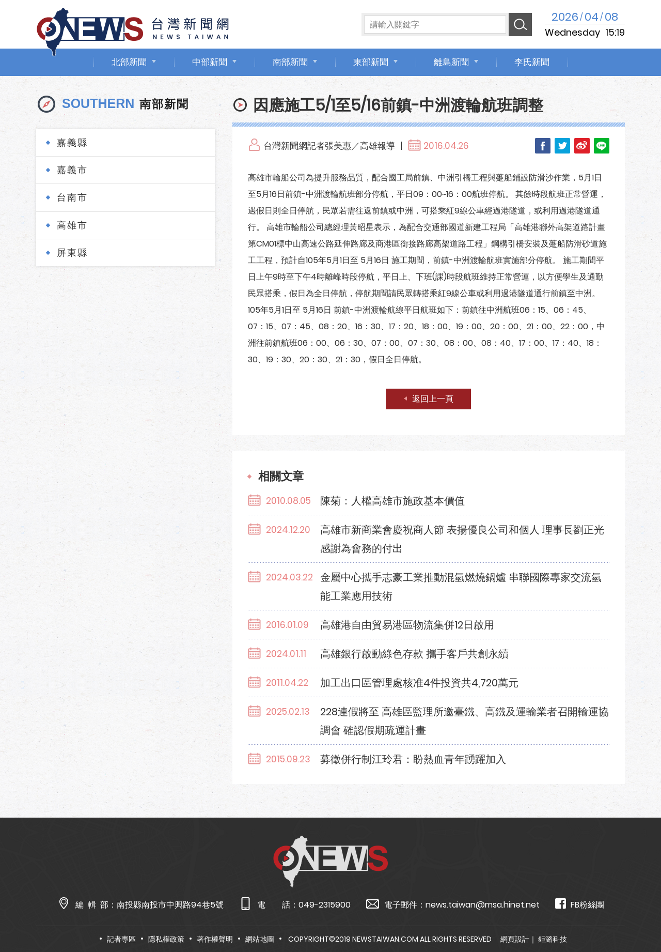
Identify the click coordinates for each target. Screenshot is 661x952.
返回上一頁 (432, 399)
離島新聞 (451, 62)
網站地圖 (259, 939)
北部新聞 (129, 62)
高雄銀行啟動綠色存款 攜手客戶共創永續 (414, 654)
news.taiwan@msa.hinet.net (483, 905)
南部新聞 (290, 62)
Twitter (562, 145)
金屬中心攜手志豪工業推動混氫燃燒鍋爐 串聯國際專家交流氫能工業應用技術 (461, 586)
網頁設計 (514, 939)
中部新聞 (209, 62)
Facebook (542, 145)
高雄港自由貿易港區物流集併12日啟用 (407, 625)
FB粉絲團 (579, 904)
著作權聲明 (215, 939)
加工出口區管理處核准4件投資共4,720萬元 (419, 682)
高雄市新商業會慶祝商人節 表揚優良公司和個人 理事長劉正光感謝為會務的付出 (462, 539)
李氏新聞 (531, 62)
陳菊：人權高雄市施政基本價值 (392, 501)
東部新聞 (370, 62)
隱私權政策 (166, 939)
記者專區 (121, 939)
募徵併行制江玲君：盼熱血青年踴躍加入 (413, 759)
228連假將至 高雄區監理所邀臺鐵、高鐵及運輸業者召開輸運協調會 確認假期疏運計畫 (464, 721)
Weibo (582, 145)
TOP (635, 914)
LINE (601, 145)
